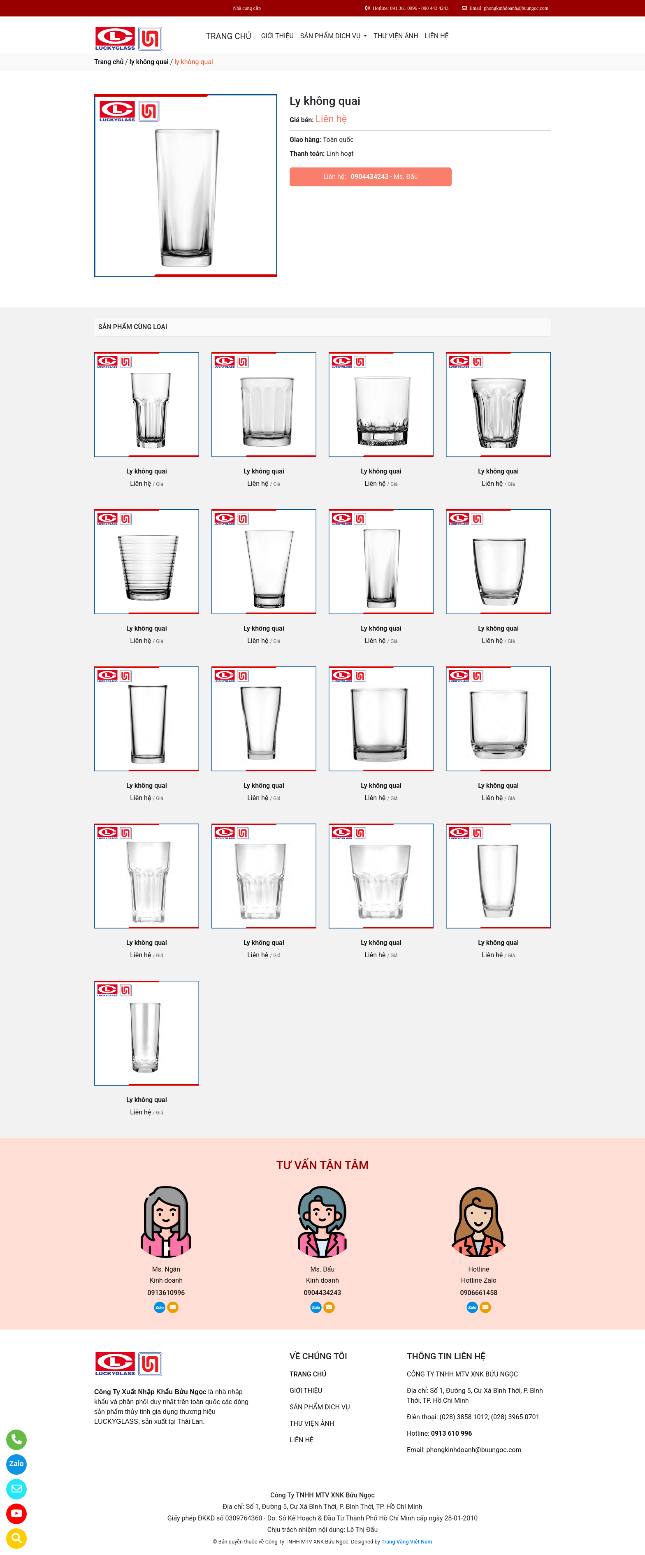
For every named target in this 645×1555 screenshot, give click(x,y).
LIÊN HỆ (437, 36)
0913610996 (166, 1293)
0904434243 (369, 177)
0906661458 (478, 1293)
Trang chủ (108, 62)
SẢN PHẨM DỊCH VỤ (331, 36)
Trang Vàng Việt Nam (406, 1542)
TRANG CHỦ (228, 36)
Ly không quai (146, 471)
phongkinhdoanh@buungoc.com (473, 1450)
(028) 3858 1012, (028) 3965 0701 (490, 1417)
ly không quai (149, 62)
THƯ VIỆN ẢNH (396, 36)
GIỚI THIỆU (277, 36)
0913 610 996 (451, 1433)
